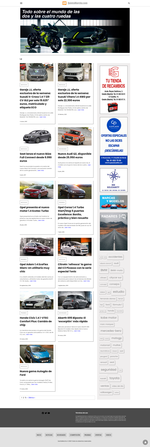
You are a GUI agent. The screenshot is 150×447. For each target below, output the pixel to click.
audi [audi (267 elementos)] (116, 263)
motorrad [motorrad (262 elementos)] (105, 345)
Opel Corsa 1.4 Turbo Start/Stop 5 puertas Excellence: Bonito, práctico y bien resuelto (73, 213)
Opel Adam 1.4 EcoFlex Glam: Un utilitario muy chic (34, 268)
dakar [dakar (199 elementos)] (102, 292)
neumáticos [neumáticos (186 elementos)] (105, 351)
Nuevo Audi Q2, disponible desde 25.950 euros (74, 155)
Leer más (43, 117)
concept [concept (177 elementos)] (103, 284)
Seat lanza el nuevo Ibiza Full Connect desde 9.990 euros (36, 157)
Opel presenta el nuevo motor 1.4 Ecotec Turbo (34, 209)
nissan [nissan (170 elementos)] (114, 351)
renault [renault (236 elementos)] (103, 362)
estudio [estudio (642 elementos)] (118, 292)
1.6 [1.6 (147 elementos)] (101, 257)
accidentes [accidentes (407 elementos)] (115, 256)
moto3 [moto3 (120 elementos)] (107, 338)
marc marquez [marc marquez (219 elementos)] (106, 324)
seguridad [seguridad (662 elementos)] (108, 369)
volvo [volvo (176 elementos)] (117, 392)
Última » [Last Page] (31, 397)
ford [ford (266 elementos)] (108, 304)
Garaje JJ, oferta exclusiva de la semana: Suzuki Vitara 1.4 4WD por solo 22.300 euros (74, 95)
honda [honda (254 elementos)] (111, 310)
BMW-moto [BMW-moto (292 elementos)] (117, 270)
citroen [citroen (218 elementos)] (103, 277)
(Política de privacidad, (98, 416)
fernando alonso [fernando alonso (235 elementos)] (108, 298)
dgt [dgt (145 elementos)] (109, 292)
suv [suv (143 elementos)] (120, 370)
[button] (114, 90)
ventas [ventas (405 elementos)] (105, 386)
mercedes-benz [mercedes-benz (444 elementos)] (111, 331)
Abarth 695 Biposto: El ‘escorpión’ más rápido (73, 319)
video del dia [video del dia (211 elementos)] (117, 386)
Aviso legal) (107, 416)
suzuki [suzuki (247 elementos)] (103, 378)
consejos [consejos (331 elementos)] (114, 284)
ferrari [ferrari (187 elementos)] (120, 299)
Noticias (24, 85)
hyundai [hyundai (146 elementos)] (119, 311)
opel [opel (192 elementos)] (121, 351)
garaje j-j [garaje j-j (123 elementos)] (102, 311)
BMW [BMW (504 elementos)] (104, 270)
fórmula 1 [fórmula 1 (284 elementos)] (117, 304)
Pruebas (62, 202)
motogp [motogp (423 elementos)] (116, 338)
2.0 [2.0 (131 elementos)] (105, 257)
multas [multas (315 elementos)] (117, 345)
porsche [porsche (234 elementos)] (114, 356)
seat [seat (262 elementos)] (112, 362)
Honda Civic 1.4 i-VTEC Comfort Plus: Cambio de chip (36, 321)
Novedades (63, 149)
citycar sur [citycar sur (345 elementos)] (115, 277)
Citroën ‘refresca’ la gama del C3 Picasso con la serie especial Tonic (75, 268)
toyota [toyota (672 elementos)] (114, 378)
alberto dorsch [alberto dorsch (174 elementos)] (105, 263)
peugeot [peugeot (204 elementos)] (103, 356)
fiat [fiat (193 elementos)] (101, 305)
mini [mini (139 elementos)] (101, 338)
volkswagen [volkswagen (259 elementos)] (106, 392)
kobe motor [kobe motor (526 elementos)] (109, 318)
